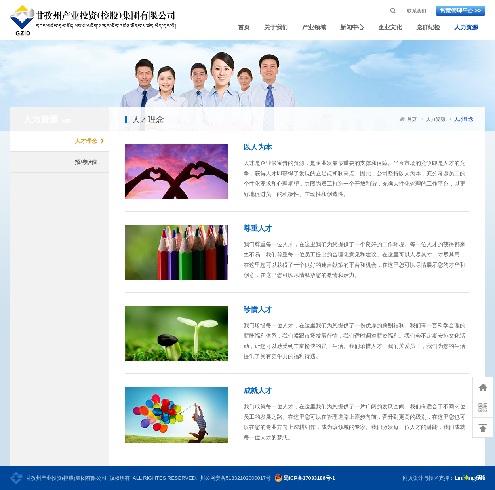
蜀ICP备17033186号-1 (309, 478)
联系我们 (416, 11)
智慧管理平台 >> (460, 11)
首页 (412, 119)
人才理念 (463, 119)
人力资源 (435, 119)
